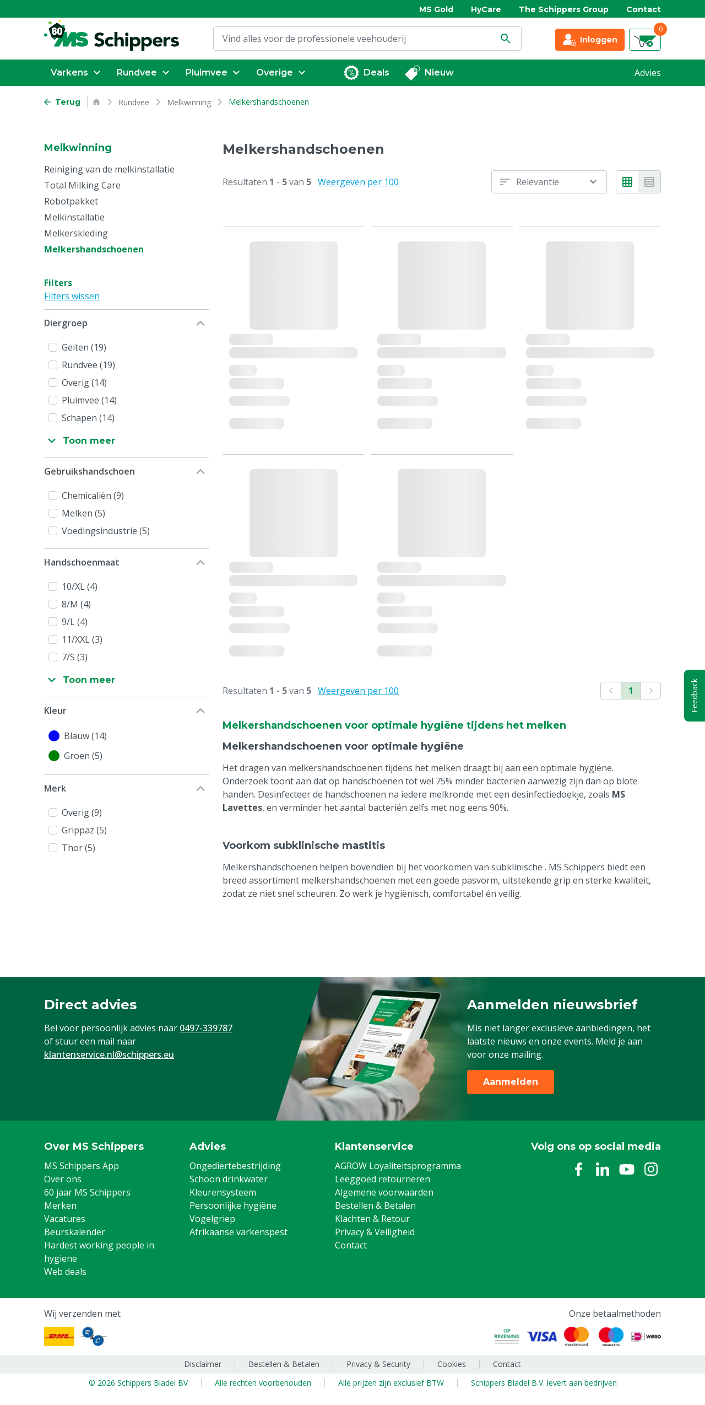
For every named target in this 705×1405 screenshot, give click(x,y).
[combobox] (549, 181)
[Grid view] (627, 182)
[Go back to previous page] (62, 102)
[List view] (649, 182)
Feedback (694, 696)
